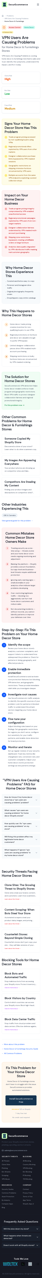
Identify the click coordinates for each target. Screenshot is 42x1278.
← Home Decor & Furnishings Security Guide (20, 1049)
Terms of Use (27, 1196)
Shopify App (28, 1204)
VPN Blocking (27, 1168)
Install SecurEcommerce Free (21, 1100)
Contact (26, 1189)
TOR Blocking (27, 1179)
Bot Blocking (27, 1172)
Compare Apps (7, 1204)
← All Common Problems (12, 1053)
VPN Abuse (6, 1179)
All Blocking (27, 1161)
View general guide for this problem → (17, 520)
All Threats (6, 1161)
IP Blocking (27, 1175)
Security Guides (8, 1189)
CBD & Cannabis (10, 515)
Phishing (5, 1168)
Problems (10, 16)
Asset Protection (8, 1196)
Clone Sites (6, 1164)
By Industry (6, 1200)
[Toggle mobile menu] (38, 4)
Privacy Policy (28, 1193)
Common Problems (9, 1193)
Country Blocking (29, 1164)
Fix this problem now (15, 405)
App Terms (27, 1200)
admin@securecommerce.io (15, 1150)
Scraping (5, 1175)
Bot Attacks (6, 1172)
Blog (3, 1207)
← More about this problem (13, 1044)
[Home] (3, 16)
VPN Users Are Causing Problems (16, 19)
